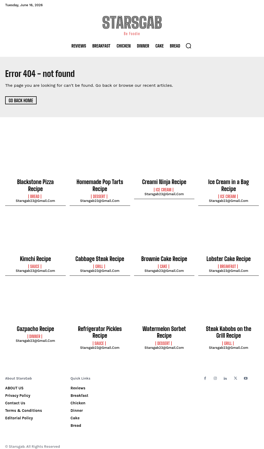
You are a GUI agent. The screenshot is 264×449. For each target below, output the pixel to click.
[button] (188, 46)
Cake (163, 263)
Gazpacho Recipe (35, 325)
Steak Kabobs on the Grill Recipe (228, 328)
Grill (99, 263)
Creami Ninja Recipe (164, 182)
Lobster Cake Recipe (228, 256)
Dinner (34, 332)
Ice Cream (163, 189)
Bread (34, 189)
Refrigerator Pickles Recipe (99, 325)
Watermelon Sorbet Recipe (164, 325)
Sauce (34, 263)
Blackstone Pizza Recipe (35, 182)
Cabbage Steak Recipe (100, 256)
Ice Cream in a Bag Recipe (228, 182)
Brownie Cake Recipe (164, 256)
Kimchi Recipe (35, 256)
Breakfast (228, 263)
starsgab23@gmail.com (35, 193)
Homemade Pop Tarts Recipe (100, 184)
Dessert (99, 194)
